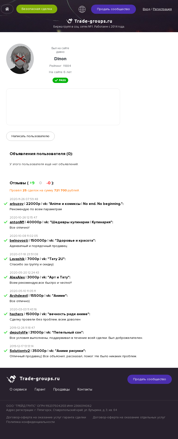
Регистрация (162, 9)
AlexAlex (17, 277)
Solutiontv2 (20, 350)
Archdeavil (19, 295)
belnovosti (19, 240)
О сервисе (18, 389)
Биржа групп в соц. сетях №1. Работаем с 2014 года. (89, 26)
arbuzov (16, 203)
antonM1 (17, 222)
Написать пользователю (30, 136)
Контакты (85, 389)
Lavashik (17, 259)
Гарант (40, 389)
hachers (16, 314)
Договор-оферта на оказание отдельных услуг (129, 417)
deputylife (19, 332)
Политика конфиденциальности (30, 422)
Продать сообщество (113, 9)
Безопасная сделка (37, 9)
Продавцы (61, 389)
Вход (146, 9)
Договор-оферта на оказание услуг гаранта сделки (46, 417)
